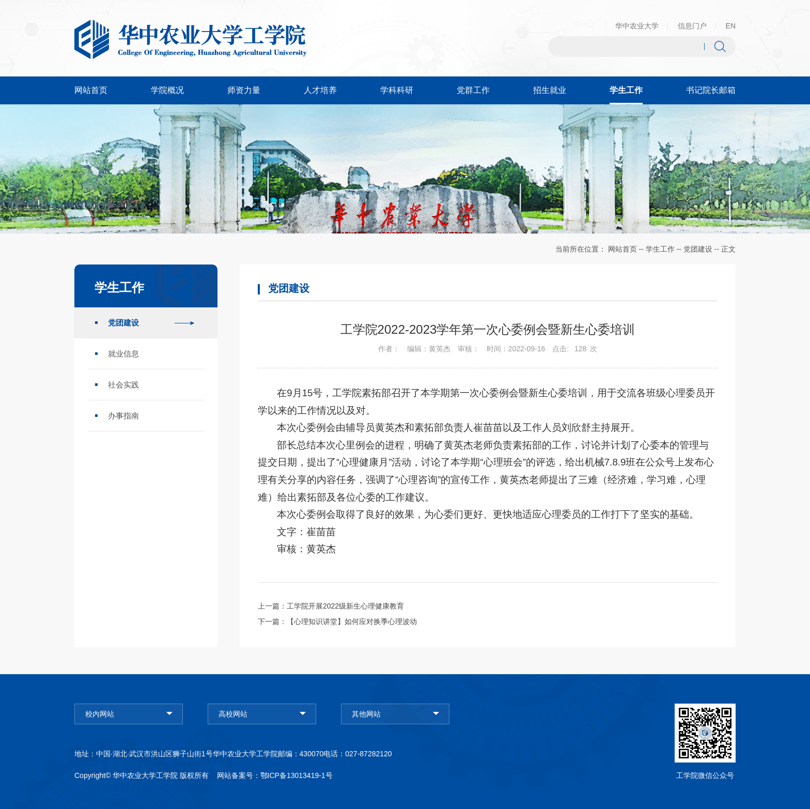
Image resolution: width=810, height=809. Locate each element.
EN (731, 26)
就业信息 (123, 353)
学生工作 (660, 249)
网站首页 (622, 249)
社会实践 (123, 384)
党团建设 (697, 249)
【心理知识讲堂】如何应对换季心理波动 (352, 621)
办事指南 (123, 415)
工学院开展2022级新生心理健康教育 (345, 606)
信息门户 (692, 26)
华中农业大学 (637, 26)
